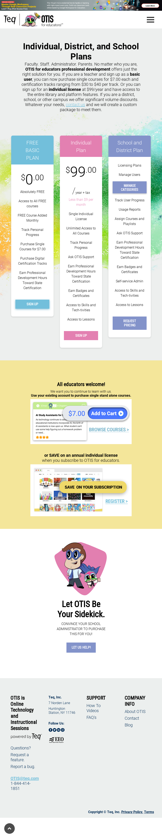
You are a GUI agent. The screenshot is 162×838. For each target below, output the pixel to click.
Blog (129, 725)
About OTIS (135, 711)
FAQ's (91, 717)
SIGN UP (32, 304)
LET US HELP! (81, 647)
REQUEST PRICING (129, 323)
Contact (132, 718)
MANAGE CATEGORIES (129, 188)
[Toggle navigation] (150, 20)
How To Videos (93, 708)
